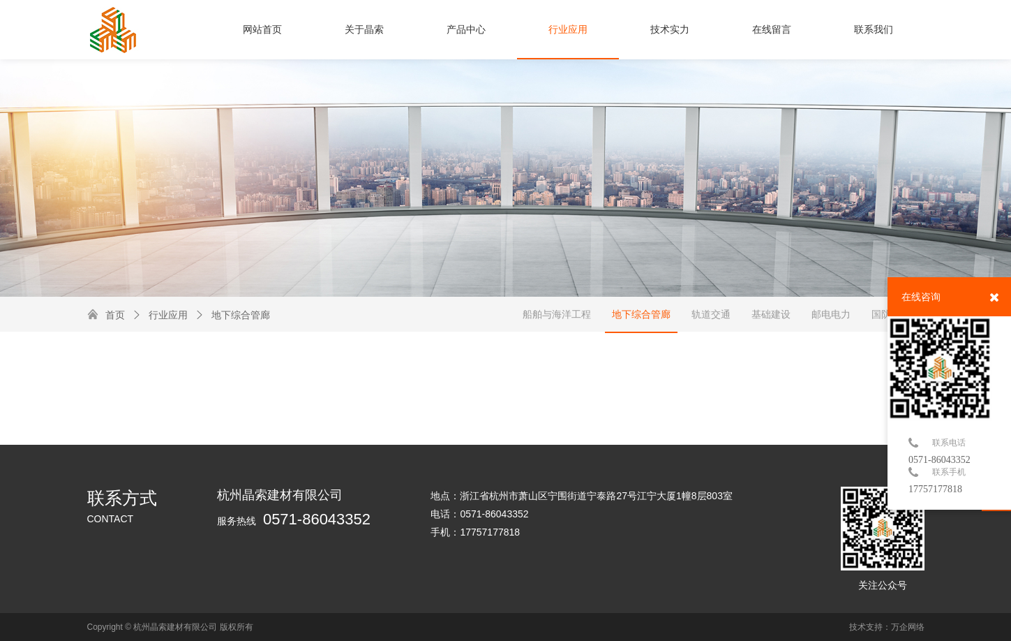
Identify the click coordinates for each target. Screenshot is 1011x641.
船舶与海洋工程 (557, 314)
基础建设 (771, 314)
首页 (115, 314)
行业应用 (160, 314)
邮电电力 (831, 314)
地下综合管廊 (232, 314)
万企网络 (907, 627)
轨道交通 (711, 314)
